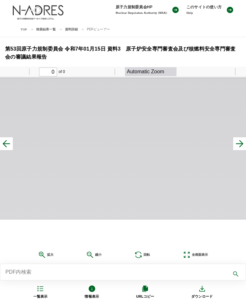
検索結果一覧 (46, 29)
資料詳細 (71, 29)
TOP (23, 29)
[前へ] (6, 143)
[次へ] (239, 143)
